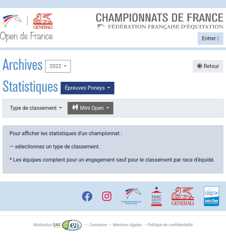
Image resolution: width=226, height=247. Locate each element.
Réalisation (57, 225)
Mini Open (88, 108)
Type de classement (34, 108)
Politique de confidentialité (170, 225)
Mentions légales (127, 225)
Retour (208, 66)
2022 (56, 66)
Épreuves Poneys (85, 88)
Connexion (98, 225)
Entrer (210, 38)
